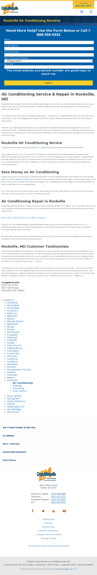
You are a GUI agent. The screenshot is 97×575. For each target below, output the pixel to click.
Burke (10, 329)
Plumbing (18, 388)
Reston (11, 377)
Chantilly (12, 340)
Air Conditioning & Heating (19, 427)
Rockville (12, 380)
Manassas (12, 364)
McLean (11, 367)
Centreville (13, 332)
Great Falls (13, 353)
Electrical (9, 460)
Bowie (10, 326)
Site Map (48, 523)
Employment (48, 519)
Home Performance (14, 452)
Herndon (12, 356)
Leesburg (12, 359)
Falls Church (14, 345)
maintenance (6, 164)
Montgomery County (19, 369)
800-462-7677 (83, 6)
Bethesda (12, 324)
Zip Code (9, 64)
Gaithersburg (14, 348)
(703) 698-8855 (58, 494)
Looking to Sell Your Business (48, 534)
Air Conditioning (23, 383)
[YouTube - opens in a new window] (64, 511)
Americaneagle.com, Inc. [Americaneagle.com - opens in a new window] (65, 569)
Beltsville (12, 316)
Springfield (13, 398)
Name (7, 39)
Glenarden (13, 351)
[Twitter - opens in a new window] (43, 511)
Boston (11, 318)
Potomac (12, 375)
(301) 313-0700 (58, 496)
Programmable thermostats (17, 179)
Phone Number (12, 52)
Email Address (11, 45)
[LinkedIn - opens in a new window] (54, 511)
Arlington (12, 310)
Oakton (11, 372)
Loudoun (12, 361)
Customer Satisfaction (48, 531)
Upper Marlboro (16, 401)
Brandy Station (15, 321)
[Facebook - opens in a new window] (33, 511)
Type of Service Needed (16, 58)
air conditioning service (46, 147)
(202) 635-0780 (58, 502)
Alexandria (13, 305)
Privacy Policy (48, 527)
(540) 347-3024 (58, 499)
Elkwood (12, 337)
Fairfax (11, 342)
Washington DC (16, 406)
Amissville (12, 302)
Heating (17, 385)
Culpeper (12, 334)
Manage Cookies (48, 538)
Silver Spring (14, 396)
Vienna (11, 404)
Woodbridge (14, 409)
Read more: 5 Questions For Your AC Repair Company (23, 218)
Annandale (13, 308)
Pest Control (20, 391)
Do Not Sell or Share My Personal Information (48, 546)
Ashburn (12, 313)
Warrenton (13, 412)
